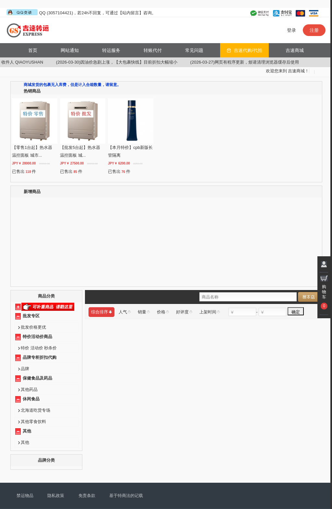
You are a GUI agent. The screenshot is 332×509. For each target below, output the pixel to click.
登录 (291, 30)
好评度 (184, 311)
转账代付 (153, 50)
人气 (125, 311)
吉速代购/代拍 (248, 50)
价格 (163, 311)
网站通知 (70, 50)
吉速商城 (295, 50)
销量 (144, 311)
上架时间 (209, 311)
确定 (295, 312)
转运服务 (111, 50)
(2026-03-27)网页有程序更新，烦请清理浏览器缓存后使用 (254, 62)
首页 (32, 50)
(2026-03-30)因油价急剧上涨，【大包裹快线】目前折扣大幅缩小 (126, 62)
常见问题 (194, 50)
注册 (314, 30)
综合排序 (101, 311)
